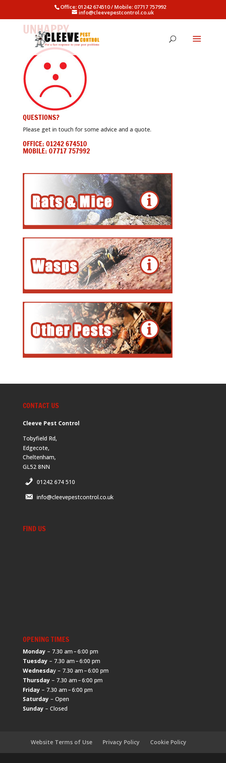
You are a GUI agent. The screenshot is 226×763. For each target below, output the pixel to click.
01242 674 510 (56, 482)
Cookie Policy (168, 742)
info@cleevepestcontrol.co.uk (75, 497)
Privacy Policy (121, 742)
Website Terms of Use (61, 742)
